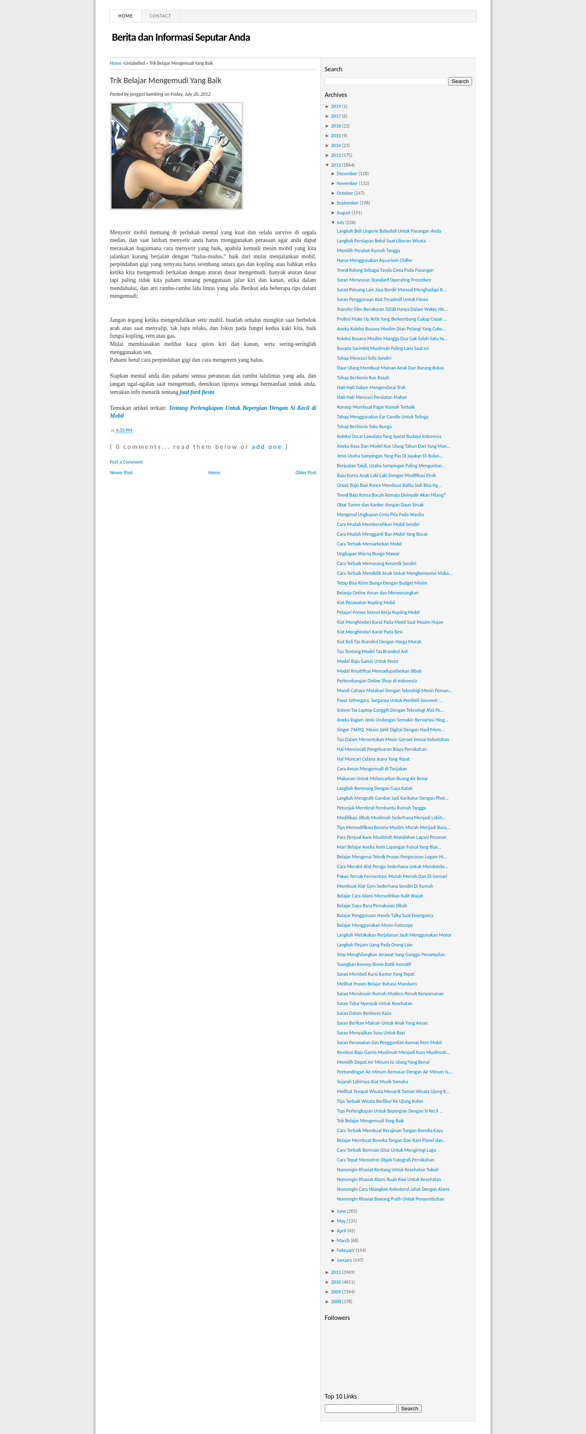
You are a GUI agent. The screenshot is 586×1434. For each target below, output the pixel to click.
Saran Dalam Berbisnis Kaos (364, 1013)
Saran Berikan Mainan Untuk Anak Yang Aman (382, 1023)
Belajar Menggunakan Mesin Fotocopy (375, 925)
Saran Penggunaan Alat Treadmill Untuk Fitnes (382, 299)
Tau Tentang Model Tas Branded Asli (372, 651)
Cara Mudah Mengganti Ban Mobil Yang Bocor (382, 534)
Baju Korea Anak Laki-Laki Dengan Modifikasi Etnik (386, 475)
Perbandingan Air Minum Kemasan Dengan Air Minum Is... (394, 1072)
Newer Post (121, 472)
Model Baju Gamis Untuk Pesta (367, 661)
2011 (336, 1272)
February (346, 1250)
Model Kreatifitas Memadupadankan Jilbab (379, 671)
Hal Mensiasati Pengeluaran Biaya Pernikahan (381, 749)
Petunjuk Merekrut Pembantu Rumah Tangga (381, 808)
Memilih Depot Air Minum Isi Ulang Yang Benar (383, 1062)
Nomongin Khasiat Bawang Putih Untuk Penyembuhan (390, 1199)
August (344, 213)
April (341, 1231)
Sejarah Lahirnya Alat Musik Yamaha (372, 1081)
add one (267, 447)
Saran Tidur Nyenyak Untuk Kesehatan (374, 1003)
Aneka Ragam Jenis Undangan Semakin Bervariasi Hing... (392, 720)
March (343, 1240)
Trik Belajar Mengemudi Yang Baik (165, 80)
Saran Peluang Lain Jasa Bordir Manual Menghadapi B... (391, 290)
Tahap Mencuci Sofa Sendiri (364, 358)
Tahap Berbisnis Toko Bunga (364, 426)
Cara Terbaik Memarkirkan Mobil (369, 544)
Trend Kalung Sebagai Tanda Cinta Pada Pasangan (385, 270)
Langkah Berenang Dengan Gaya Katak (374, 788)
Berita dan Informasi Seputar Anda (181, 37)
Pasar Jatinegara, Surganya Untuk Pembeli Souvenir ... (390, 700)
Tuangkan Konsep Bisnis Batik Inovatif (374, 964)
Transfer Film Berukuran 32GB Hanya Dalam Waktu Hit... (392, 309)
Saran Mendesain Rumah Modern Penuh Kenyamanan (390, 993)
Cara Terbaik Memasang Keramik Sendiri (376, 563)
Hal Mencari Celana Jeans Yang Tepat (373, 759)
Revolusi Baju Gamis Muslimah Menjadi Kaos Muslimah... (393, 1052)
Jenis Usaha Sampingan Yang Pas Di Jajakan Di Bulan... (390, 456)
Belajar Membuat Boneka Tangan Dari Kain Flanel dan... (391, 1140)
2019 (336, 106)
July (340, 222)
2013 (336, 155)
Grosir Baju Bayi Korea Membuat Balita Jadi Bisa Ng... (389, 485)
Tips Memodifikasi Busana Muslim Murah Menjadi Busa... (393, 827)
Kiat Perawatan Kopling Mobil (366, 602)
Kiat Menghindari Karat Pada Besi (369, 632)
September (348, 203)
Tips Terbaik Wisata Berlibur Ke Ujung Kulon (380, 1101)
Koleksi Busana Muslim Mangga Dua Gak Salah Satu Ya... (392, 338)
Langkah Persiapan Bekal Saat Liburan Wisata (381, 241)
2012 (336, 165)
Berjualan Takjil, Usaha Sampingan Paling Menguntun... (391, 465)
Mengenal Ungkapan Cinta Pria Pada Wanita (380, 514)
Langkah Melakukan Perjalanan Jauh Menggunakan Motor (394, 935)
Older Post (305, 472)
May (341, 1221)
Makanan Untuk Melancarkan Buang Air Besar (382, 778)
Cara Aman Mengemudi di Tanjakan (372, 769)
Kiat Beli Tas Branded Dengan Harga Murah (379, 641)
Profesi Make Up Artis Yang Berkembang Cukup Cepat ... (392, 319)
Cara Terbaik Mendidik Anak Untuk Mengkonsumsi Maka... (395, 573)
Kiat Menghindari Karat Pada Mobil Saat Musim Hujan (390, 622)
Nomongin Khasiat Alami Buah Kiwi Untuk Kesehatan (389, 1179)
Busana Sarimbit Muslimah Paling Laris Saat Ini (383, 348)
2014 (336, 145)
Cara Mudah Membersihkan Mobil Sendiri (378, 524)
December (347, 173)
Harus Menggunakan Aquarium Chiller (374, 260)
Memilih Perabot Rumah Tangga (368, 250)
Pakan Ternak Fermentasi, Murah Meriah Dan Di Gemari (392, 876)
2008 (336, 1301)
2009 (336, 1292)
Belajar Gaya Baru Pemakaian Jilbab (372, 905)
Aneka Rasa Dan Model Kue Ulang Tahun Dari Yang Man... (393, 446)
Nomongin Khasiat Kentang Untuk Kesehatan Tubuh (388, 1169)
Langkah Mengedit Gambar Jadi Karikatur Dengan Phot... (392, 798)
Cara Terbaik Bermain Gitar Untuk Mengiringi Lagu (386, 1150)
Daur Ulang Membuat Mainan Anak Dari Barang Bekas (390, 368)
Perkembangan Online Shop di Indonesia (377, 681)
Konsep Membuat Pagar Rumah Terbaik (376, 407)
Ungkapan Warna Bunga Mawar (368, 553)
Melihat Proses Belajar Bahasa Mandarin (377, 984)
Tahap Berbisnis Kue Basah (363, 377)
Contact (160, 16)
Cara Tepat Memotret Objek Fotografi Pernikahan (385, 1160)
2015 (336, 136)
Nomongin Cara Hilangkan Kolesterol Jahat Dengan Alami (393, 1189)
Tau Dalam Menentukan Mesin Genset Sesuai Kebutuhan (393, 739)
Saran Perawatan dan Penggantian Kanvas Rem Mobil (389, 1042)
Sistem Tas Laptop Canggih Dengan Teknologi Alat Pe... (390, 710)
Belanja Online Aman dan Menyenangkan (378, 593)
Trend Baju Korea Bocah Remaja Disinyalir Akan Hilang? (391, 495)
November (347, 183)
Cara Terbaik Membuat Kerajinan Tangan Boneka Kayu (390, 1130)
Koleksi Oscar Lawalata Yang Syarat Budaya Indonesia (389, 436)
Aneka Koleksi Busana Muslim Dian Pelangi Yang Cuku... (391, 329)
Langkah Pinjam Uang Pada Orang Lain (375, 945)
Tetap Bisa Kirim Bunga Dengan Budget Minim (382, 583)
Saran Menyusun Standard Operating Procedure (384, 280)
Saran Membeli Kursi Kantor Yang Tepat (375, 974)
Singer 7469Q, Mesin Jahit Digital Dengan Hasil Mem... (390, 729)
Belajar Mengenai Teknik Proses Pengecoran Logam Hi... (392, 857)
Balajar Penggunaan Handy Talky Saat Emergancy (385, 915)
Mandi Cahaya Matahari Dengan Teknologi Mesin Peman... (394, 690)
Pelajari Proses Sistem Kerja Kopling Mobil (378, 612)
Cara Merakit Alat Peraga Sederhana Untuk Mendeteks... (392, 866)
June (341, 1211)
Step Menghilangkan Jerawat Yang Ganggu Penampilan (391, 954)
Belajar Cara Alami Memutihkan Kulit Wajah (380, 896)
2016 (336, 126)
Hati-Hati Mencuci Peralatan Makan (372, 397)
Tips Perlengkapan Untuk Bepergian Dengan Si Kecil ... (390, 1111)
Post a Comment (126, 462)
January (344, 1260)
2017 (336, 116)
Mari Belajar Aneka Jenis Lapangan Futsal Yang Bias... (389, 847)
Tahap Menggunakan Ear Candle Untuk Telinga (383, 417)
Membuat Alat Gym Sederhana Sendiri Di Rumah (385, 886)
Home (125, 16)
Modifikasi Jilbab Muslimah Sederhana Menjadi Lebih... (391, 817)
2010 (336, 1282)
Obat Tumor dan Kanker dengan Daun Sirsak (380, 505)
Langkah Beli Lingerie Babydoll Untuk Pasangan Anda (389, 231)
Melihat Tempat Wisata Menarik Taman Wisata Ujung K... (393, 1091)
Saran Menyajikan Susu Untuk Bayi (371, 1033)
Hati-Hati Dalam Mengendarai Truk (371, 387)
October (345, 193)
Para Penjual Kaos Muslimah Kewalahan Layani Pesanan (391, 837)
